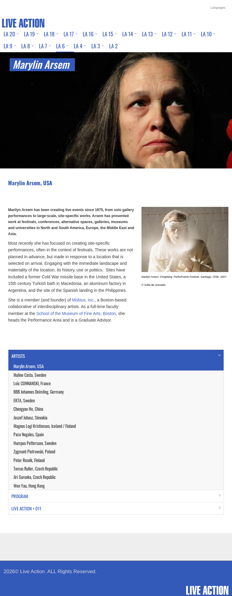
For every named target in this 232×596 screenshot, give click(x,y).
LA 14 (127, 34)
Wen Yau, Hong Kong (29, 486)
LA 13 (147, 34)
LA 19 (29, 34)
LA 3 (95, 46)
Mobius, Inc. (83, 300)
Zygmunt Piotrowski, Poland (34, 451)
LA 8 (25, 46)
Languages (218, 7)
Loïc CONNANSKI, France (32, 383)
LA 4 (78, 46)
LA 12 (167, 34)
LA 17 (69, 34)
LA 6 (60, 46)
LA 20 (9, 34)
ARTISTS (18, 355)
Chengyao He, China (28, 409)
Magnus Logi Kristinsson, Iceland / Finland (44, 426)
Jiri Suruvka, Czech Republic (34, 477)
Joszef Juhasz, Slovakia (30, 417)
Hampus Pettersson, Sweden (34, 443)
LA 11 (187, 34)
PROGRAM (19, 496)
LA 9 (8, 46)
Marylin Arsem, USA (28, 366)
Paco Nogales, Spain (28, 434)
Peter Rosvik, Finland (29, 460)
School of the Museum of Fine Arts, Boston (76, 313)
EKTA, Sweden (24, 400)
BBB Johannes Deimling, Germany (38, 392)
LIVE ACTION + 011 (26, 508)
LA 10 (206, 34)
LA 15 (108, 34)
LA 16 (88, 34)
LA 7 (43, 46)
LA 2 (113, 46)
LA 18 (49, 34)
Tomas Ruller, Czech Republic (35, 468)
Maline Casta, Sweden (29, 375)
